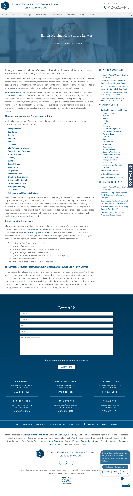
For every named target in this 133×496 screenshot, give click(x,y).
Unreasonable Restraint (18, 180)
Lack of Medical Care (17, 183)
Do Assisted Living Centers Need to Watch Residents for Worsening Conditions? (114, 195)
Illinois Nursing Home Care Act (37, 232)
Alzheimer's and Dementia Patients (23, 193)
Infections (12, 138)
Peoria (84, 435)
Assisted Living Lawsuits (110, 174)
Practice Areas (41, 15)
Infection (106, 121)
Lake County (94, 441)
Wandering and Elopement (19, 151)
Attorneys (27, 15)
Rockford (72, 435)
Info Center (71, 15)
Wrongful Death (15, 129)
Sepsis (11, 135)
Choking (11, 158)
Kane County (54, 441)
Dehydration (13, 170)
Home (4, 15)
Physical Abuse (14, 154)
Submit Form (66, 367)
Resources (52, 473)
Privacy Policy (83, 360)
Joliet (45, 435)
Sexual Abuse (14, 164)
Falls (10, 142)
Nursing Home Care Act (109, 171)
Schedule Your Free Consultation (66, 43)
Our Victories (57, 15)
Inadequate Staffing (16, 187)
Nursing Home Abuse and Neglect (114, 110)
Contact (92, 15)
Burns (10, 161)
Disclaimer (71, 360)
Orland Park (36, 435)
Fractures (12, 145)
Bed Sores (12, 132)
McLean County (61, 444)
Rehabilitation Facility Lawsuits (112, 177)
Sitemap (81, 473)
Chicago (26, 435)
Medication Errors (15, 174)
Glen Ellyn (62, 435)
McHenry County (79, 441)
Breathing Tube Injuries (18, 177)
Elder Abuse (13, 190)
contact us (19, 284)
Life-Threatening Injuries (18, 148)
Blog (82, 15)
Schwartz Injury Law (16, 92)
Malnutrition (13, 167)
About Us (15, 15)
